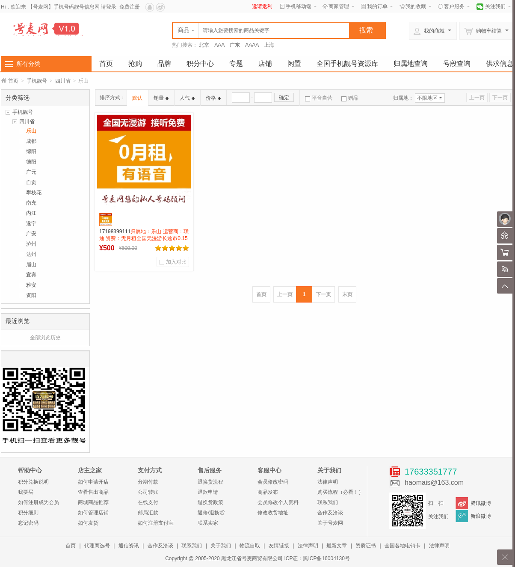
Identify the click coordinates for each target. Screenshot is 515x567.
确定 (284, 98)
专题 (236, 63)
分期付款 (148, 482)
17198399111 (144, 238)
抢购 (135, 63)
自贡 (31, 182)
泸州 (31, 244)
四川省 (63, 81)
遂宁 (31, 223)
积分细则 (28, 513)
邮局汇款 (148, 513)
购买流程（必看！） (340, 492)
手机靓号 (37, 81)
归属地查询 (411, 63)
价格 (213, 98)
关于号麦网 (330, 523)
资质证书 (365, 546)
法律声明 (327, 482)
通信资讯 (128, 546)
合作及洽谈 (330, 513)
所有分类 (28, 63)
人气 (187, 98)
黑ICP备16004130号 (326, 558)
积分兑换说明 (33, 482)
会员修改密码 (273, 482)
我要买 (25, 492)
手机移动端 (298, 6)
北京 (204, 45)
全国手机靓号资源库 (347, 63)
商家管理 (339, 6)
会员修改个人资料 (278, 502)
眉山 (31, 264)
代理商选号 (97, 546)
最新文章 (336, 546)
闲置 (294, 63)
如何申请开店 (93, 482)
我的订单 (377, 6)
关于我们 (220, 546)
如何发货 (88, 523)
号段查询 (457, 63)
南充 (31, 203)
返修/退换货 (211, 513)
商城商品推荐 (93, 502)
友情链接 (279, 546)
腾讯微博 (481, 503)
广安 (31, 234)
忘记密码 (28, 523)
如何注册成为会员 (38, 502)
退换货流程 (210, 482)
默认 (137, 98)
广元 (31, 172)
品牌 (164, 63)
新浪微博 (481, 516)
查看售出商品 (93, 492)
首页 (106, 63)
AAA (219, 45)
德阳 (31, 162)
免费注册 (129, 7)
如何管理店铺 (93, 513)
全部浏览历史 (45, 338)
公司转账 (148, 492)
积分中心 (200, 63)
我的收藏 (415, 6)
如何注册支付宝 (156, 523)
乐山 (31, 131)
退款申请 (208, 492)
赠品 (349, 98)
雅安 (31, 285)
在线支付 (148, 502)
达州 (31, 254)
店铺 (265, 63)
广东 (235, 45)
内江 (31, 213)
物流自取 (250, 546)
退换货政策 (210, 502)
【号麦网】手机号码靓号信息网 (64, 7)
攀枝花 (33, 193)
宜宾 (31, 275)
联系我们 (327, 502)
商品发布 (268, 492)
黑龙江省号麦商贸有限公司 (252, 558)
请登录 (108, 7)
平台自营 (318, 98)
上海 (269, 45)
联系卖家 (208, 523)
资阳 (31, 295)
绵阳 (31, 151)
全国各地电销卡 (402, 546)
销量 (161, 98)
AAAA (252, 45)
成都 (31, 141)
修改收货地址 (273, 513)
